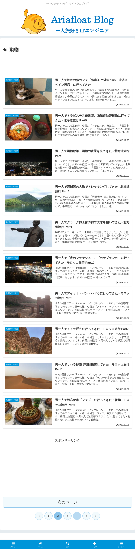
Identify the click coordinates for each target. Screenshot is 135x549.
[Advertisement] (67, 63)
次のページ (68, 502)
